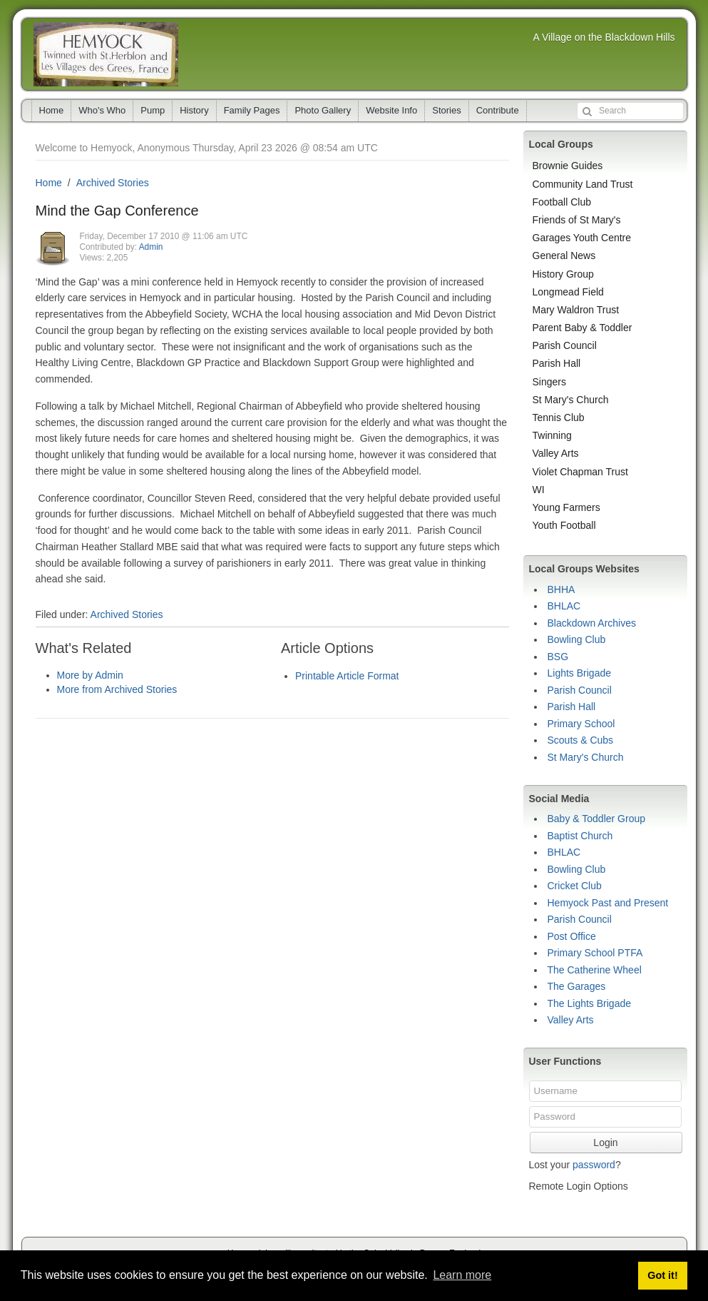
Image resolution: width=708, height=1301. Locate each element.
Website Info (391, 110)
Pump (152, 110)
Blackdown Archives (592, 623)
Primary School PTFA (595, 952)
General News (564, 255)
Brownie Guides (568, 165)
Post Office (572, 936)
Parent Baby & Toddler (582, 327)
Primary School (581, 723)
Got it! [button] (662, 1275)
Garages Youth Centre (582, 237)
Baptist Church (580, 835)
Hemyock (106, 54)
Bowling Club (577, 639)
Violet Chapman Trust (580, 471)
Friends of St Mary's (577, 220)
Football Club (562, 202)
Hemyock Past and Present (608, 902)
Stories (446, 110)
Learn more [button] (462, 1275)
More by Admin (90, 675)
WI (539, 489)
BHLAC (564, 606)
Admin (151, 247)
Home (51, 110)
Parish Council (565, 345)
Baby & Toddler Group (597, 818)
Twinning (552, 435)
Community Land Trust (583, 184)
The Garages (577, 986)
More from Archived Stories (117, 689)
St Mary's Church (571, 399)
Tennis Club (559, 417)
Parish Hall (557, 363)
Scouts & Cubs (581, 740)
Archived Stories (112, 182)
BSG (558, 656)
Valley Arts (556, 453)
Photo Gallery (322, 110)
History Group (563, 274)
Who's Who (101, 110)
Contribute (497, 110)
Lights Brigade (580, 673)
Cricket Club (575, 885)
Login (605, 1142)
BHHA (561, 589)
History (194, 110)
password (594, 1164)
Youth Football (564, 525)
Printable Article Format (347, 676)
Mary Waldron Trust (576, 309)
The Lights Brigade (590, 1003)
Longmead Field (568, 292)
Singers (549, 382)
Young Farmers (566, 507)
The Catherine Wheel (595, 970)
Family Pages (252, 110)
